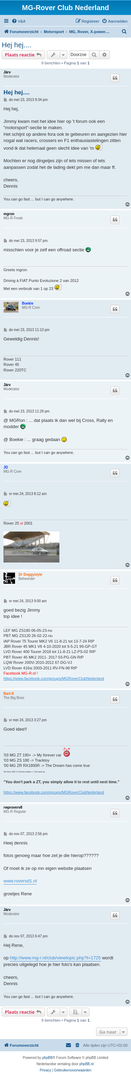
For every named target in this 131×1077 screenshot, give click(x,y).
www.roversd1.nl (20, 880)
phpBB (47, 1058)
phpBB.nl (86, 1064)
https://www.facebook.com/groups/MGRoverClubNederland (53, 678)
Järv (7, 72)
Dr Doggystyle (30, 574)
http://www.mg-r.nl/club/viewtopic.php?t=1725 (55, 957)
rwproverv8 (12, 807)
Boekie (28, 303)
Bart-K (8, 693)
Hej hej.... (16, 45)
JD (5, 467)
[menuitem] (19, 21)
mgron (8, 214)
